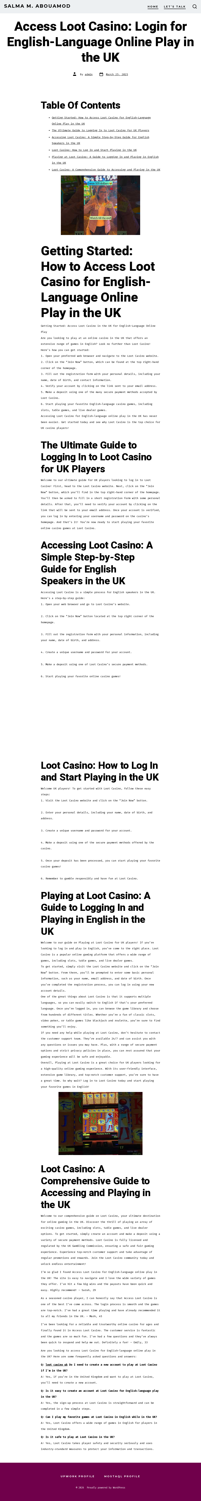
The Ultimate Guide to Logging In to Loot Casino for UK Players (100, 130)
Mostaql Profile (122, 1476)
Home (153, 6)
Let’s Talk (175, 6)
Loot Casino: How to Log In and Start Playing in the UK (94, 150)
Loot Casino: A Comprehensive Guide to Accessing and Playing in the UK (106, 169)
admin (89, 74)
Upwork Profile (78, 1476)
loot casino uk (57, 1364)
